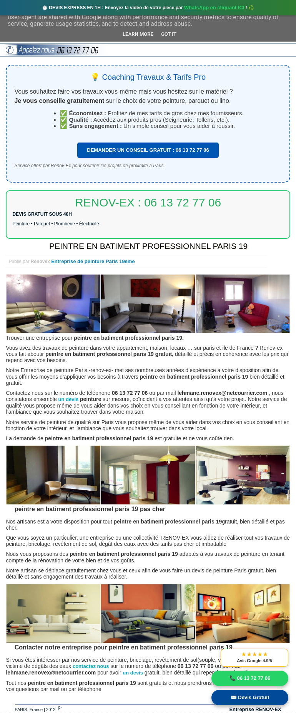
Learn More (138, 34)
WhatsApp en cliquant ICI (214, 7)
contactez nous (91, 666)
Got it (168, 34)
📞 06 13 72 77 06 (249, 678)
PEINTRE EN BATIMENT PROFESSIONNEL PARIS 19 (148, 246)
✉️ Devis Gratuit (250, 697)
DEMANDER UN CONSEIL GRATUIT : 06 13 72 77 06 (148, 150)
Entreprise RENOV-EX (255, 709)
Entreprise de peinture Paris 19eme (93, 261)
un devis (69, 399)
